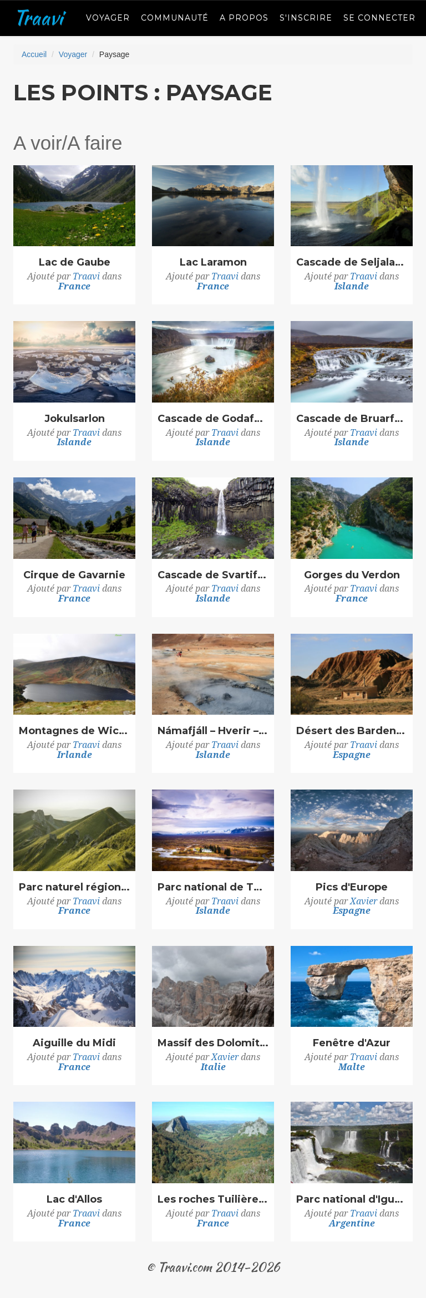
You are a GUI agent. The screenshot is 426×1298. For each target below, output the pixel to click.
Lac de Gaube (74, 262)
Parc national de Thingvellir (213, 887)
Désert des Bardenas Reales (351, 731)
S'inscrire (306, 18)
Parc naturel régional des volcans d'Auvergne (74, 887)
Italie (213, 1067)
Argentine (352, 1223)
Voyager (108, 18)
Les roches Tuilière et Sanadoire (213, 1199)
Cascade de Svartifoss (213, 575)
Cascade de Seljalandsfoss (351, 262)
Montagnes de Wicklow (74, 731)
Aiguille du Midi (74, 1043)
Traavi (38, 18)
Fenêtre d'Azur (351, 1043)
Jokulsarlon (74, 419)
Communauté (175, 18)
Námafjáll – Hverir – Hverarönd (213, 731)
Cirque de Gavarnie (74, 575)
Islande (351, 286)
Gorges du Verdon (352, 575)
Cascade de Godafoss (213, 419)
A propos (244, 18)
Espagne (352, 755)
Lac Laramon (213, 262)
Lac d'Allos (74, 1199)
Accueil (34, 54)
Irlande (74, 755)
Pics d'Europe (352, 887)
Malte (351, 1067)
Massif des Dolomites (213, 1043)
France (74, 286)
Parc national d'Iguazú (351, 1199)
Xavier (363, 901)
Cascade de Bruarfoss (351, 419)
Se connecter (379, 18)
